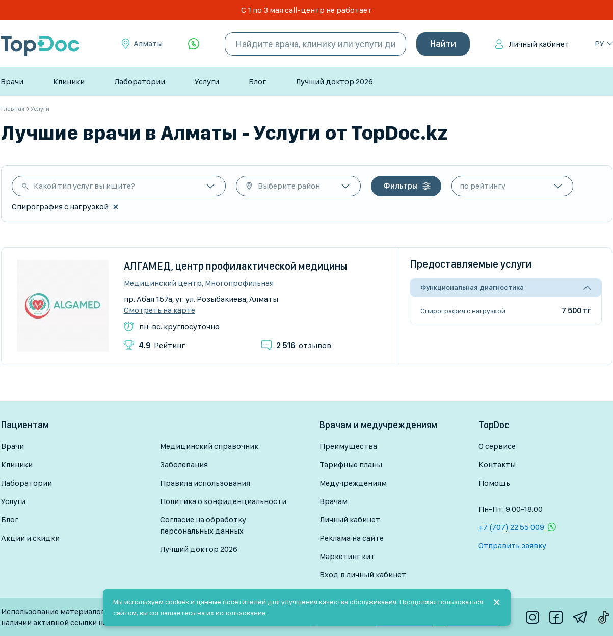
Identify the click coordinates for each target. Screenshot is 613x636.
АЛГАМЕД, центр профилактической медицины (236, 266)
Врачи (12, 81)
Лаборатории (139, 81)
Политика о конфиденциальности (223, 501)
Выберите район (289, 186)
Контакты (497, 464)
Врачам (333, 501)
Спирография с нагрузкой (462, 311)
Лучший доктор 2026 (334, 81)
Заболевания (184, 464)
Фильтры (400, 186)
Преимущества (348, 446)
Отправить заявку (512, 545)
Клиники (69, 81)
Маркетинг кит (347, 556)
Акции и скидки (30, 538)
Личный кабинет (539, 44)
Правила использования (205, 483)
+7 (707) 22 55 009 (511, 527)
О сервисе (497, 446)
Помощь (494, 483)
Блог (257, 81)
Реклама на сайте (351, 538)
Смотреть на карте (159, 310)
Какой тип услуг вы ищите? (84, 186)
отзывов (303, 345)
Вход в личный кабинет (362, 574)
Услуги (207, 81)
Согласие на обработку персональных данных (203, 525)
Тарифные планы (350, 464)
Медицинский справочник (209, 446)
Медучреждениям (353, 483)
